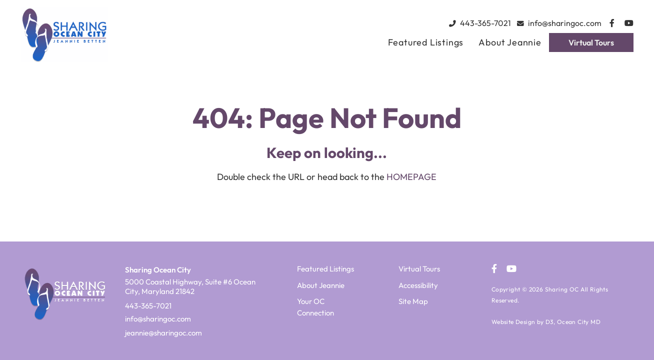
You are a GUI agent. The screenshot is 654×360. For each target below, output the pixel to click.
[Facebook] (612, 23)
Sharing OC (562, 289)
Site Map (413, 301)
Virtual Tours (591, 43)
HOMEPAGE (411, 176)
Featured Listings (426, 42)
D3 (550, 322)
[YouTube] (629, 23)
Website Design (514, 322)
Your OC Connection (315, 307)
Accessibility (418, 285)
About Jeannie (510, 42)
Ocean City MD (578, 322)
